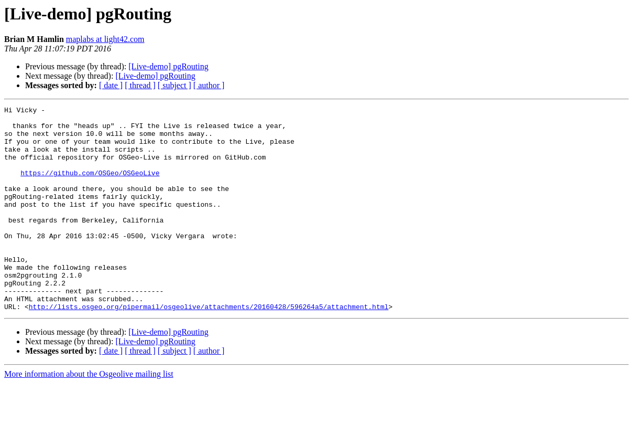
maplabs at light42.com (105, 39)
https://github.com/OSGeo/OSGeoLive (89, 187)
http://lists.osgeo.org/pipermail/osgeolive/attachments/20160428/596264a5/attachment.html (208, 347)
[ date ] (111, 85)
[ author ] (209, 85)
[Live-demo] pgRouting (168, 66)
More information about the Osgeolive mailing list (88, 414)
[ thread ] (140, 85)
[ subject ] (174, 85)
